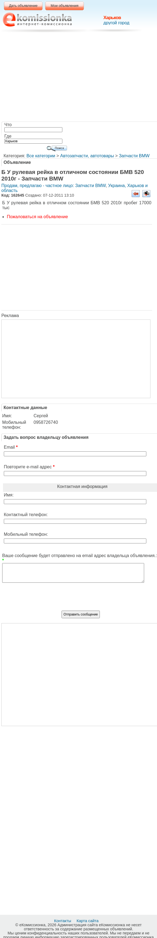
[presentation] (80, 599)
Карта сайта (88, 921)
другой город (116, 22)
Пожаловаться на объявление (37, 216)
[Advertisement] (80, 78)
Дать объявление (23, 6)
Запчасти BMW (134, 155)
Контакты (63, 921)
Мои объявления (64, 6)
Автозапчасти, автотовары (87, 155)
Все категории (41, 155)
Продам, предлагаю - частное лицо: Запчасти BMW (53, 185)
